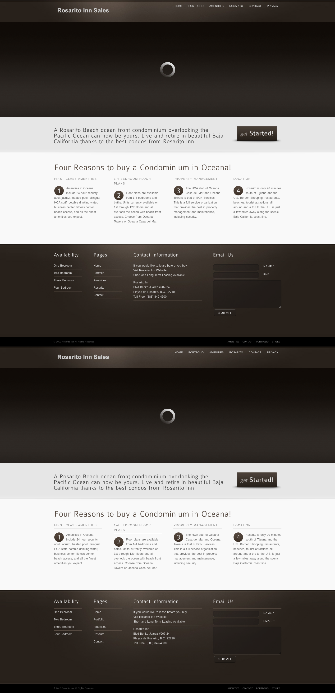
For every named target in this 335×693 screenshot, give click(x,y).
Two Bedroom (63, 273)
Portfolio (196, 6)
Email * (269, 274)
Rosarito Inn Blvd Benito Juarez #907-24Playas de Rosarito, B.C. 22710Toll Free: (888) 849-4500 (154, 289)
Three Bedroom (64, 280)
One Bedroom (63, 265)
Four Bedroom (63, 287)
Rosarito (236, 6)
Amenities (216, 6)
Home (179, 6)
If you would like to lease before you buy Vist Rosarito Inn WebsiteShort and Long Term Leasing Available (160, 270)
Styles (276, 342)
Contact (255, 6)
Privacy (272, 6)
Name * (268, 266)
